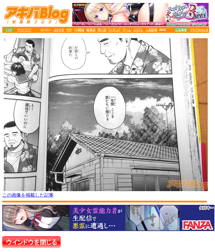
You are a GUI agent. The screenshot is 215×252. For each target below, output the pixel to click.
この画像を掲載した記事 (28, 195)
